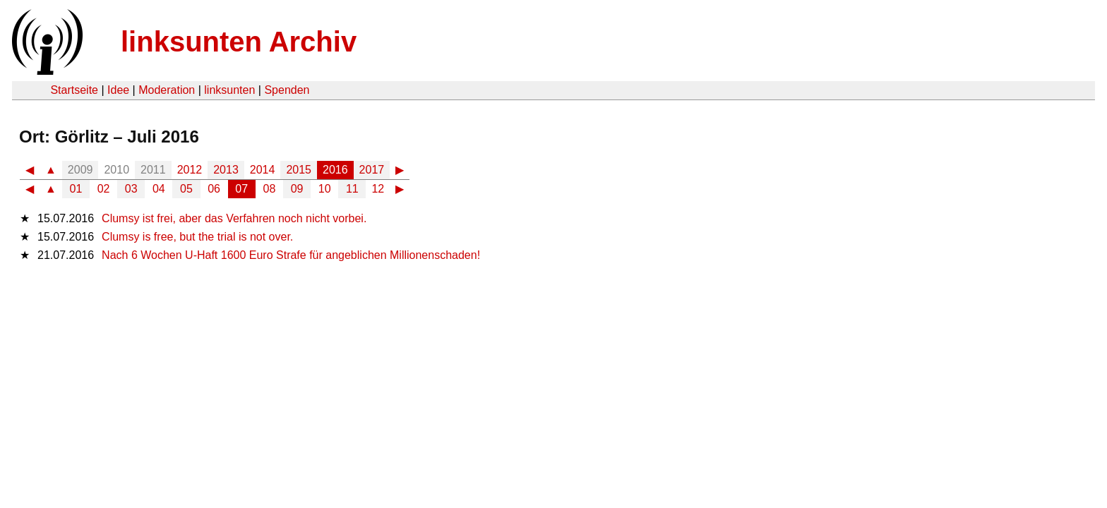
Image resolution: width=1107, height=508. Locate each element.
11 (352, 189)
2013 (226, 170)
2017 (372, 170)
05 (186, 189)
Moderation (166, 90)
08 (269, 189)
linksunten (229, 90)
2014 (262, 170)
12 (377, 189)
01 (76, 189)
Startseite (74, 90)
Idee (118, 90)
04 (158, 189)
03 (131, 189)
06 (214, 189)
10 (324, 189)
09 (297, 189)
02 (103, 189)
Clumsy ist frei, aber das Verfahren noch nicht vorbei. (234, 218)
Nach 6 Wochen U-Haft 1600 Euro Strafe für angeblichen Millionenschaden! (291, 255)
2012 (190, 170)
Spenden (286, 90)
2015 (298, 170)
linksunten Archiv (239, 41)
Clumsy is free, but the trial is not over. (197, 237)
